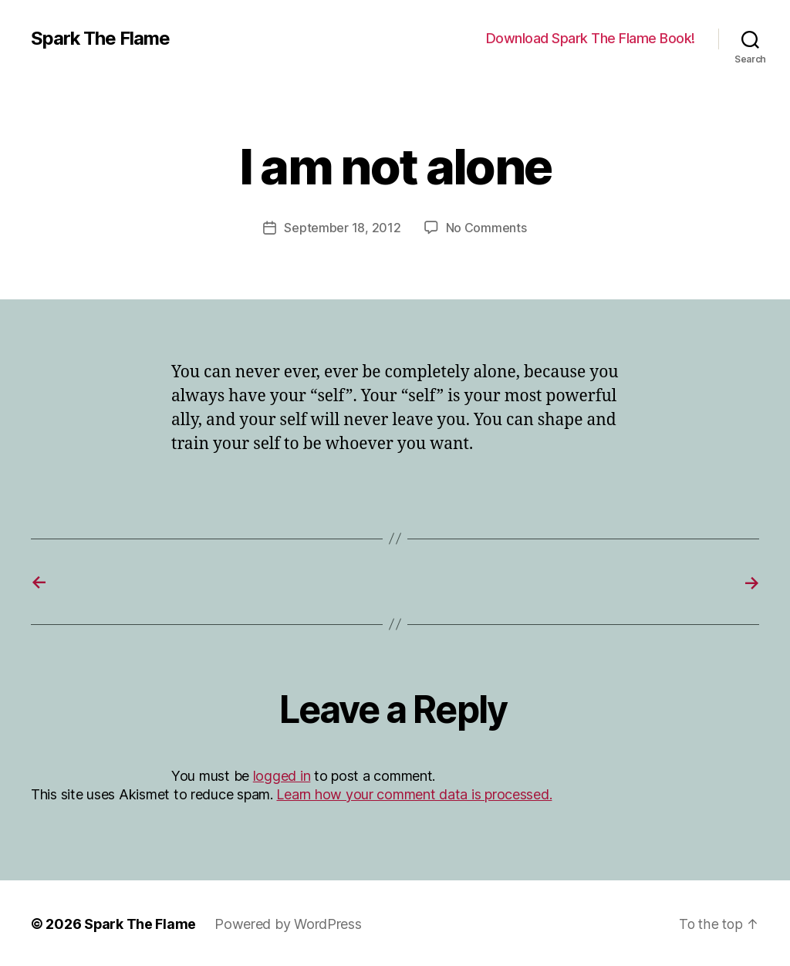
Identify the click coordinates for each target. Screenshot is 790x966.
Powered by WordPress (289, 922)
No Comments (486, 227)
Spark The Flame (100, 38)
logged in (282, 774)
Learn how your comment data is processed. (414, 793)
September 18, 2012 (342, 227)
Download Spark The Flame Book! (590, 38)
